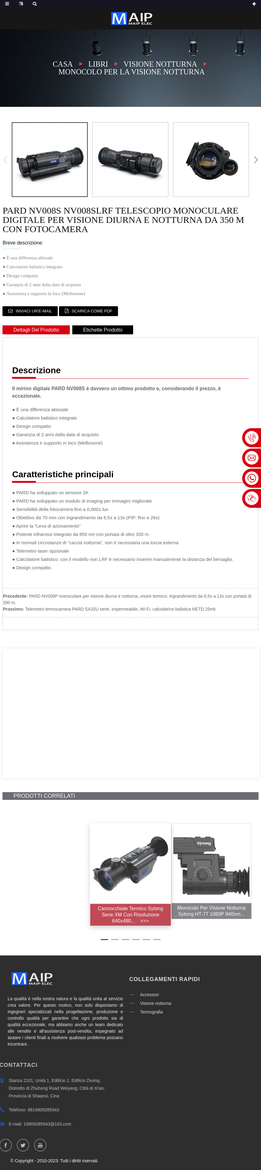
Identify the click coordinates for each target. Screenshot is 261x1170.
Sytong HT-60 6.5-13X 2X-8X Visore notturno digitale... (48, 924)
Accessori (120, 990)
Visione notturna (161, 64)
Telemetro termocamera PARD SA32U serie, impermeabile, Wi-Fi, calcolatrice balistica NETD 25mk (120, 608)
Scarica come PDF (99, 310)
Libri (97, 64)
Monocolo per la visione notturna (131, 72)
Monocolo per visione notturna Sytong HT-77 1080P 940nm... (213, 924)
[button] (255, 159)
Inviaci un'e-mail (36, 310)
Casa (62, 64)
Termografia (122, 1007)
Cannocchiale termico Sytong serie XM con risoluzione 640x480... (130, 929)
